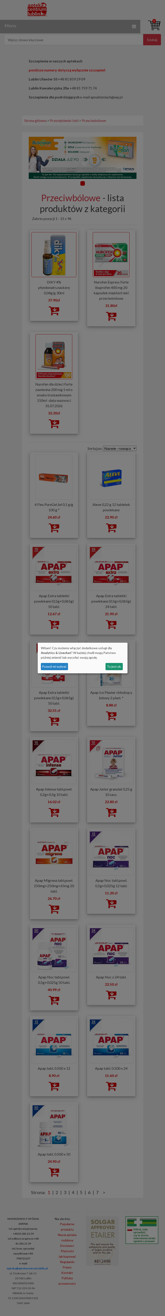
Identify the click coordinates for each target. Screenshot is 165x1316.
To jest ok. (114, 666)
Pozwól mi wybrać (54, 666)
